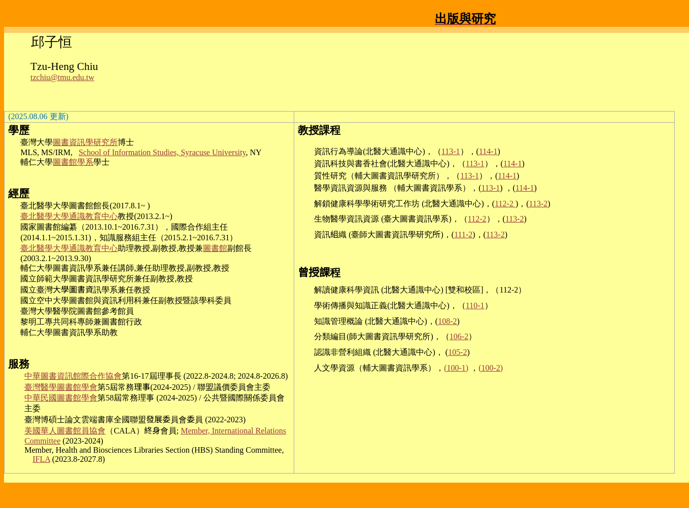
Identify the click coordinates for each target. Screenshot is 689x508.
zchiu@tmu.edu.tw (63, 77)
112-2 (505, 203)
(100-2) (490, 368)
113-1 (450, 151)
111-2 (463, 234)
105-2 (457, 352)
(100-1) (456, 368)
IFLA (41, 459)
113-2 (538, 203)
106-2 (459, 336)
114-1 (488, 151)
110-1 (475, 305)
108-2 (447, 321)
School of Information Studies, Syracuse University (162, 152)
